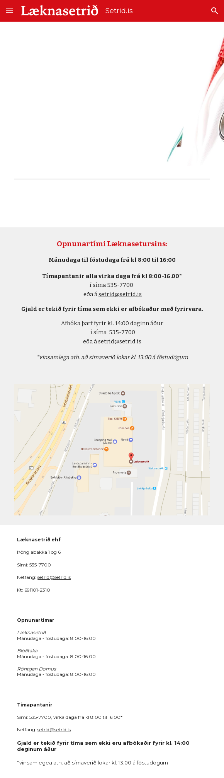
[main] (112, 301)
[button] (9, 10)
